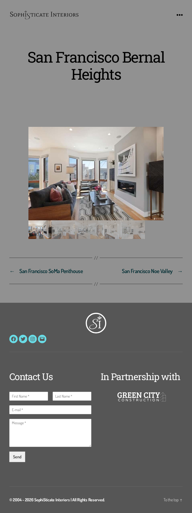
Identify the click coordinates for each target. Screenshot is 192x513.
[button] (96, 173)
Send (17, 456)
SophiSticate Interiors (52, 499)
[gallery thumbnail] (40, 229)
